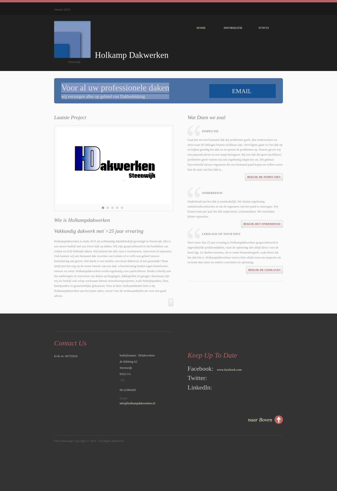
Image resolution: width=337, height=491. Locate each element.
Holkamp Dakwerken (129, 55)
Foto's (268, 28)
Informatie (234, 29)
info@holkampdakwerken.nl (137, 403)
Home (199, 28)
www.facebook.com (229, 369)
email (242, 91)
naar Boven (260, 420)
